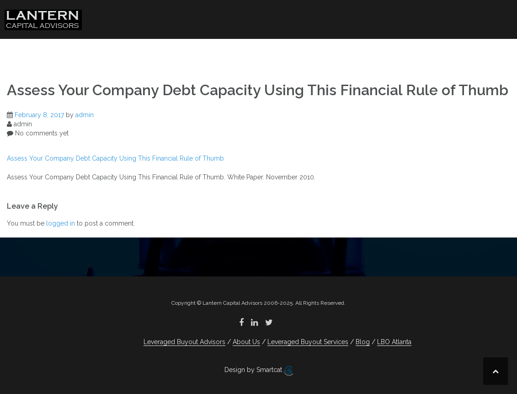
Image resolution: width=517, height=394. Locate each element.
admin (84, 115)
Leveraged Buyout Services (327, 52)
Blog (417, 52)
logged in (60, 223)
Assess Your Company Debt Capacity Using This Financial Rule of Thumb (115, 158)
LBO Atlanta (477, 52)
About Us (227, 52)
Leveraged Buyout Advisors (143, 52)
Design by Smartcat (258, 371)
